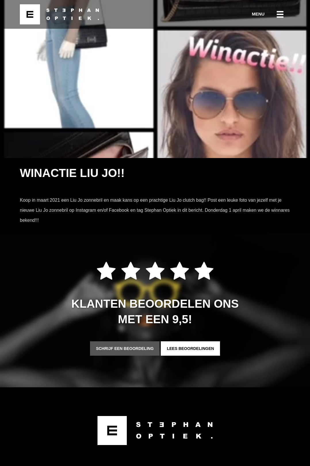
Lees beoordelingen (190, 348)
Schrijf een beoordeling (125, 348)
